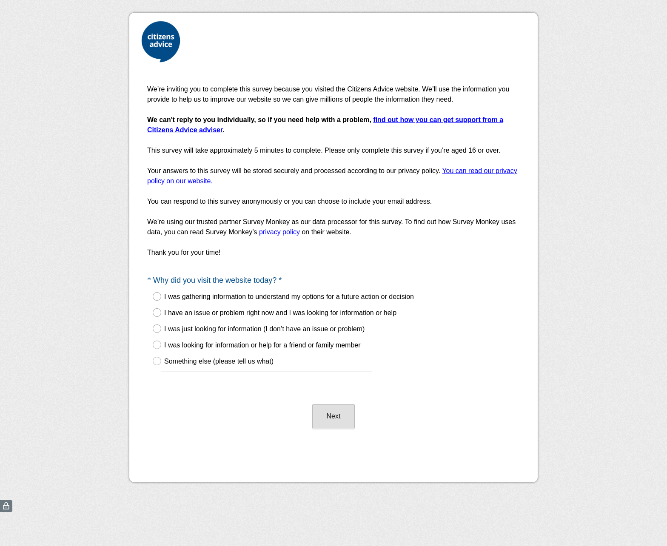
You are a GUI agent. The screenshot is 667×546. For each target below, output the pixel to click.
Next (334, 416)
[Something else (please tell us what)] (266, 378)
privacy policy (279, 232)
